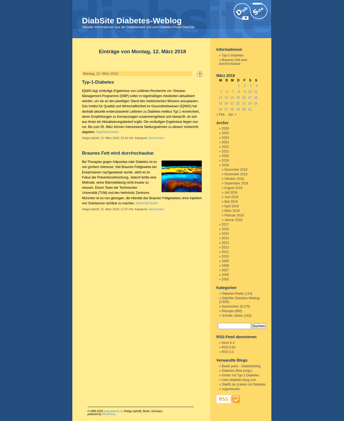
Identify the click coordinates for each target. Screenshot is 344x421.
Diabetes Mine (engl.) (237, 371)
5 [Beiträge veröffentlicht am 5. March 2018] (221, 92)
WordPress (108, 414)
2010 (225, 256)
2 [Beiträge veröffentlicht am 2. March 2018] (245, 86)
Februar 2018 (234, 215)
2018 (225, 165)
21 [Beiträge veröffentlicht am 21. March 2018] (232, 103)
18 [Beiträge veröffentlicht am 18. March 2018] (255, 97)
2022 (225, 147)
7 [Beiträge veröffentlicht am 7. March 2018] (233, 92)
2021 (225, 151)
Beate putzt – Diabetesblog (241, 366)
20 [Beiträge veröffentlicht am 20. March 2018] (226, 103)
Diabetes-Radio (233, 293)
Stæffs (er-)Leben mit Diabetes (244, 384)
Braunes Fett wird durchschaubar (118, 153)
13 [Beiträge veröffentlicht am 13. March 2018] (226, 97)
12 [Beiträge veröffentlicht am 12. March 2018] (220, 97)
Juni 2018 (231, 197)
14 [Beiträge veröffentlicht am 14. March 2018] (232, 97)
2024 (225, 138)
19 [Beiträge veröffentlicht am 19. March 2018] (220, 103)
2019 (225, 160)
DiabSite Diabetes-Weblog (132, 20)
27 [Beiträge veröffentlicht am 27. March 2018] (226, 109)
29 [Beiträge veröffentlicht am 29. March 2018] (238, 109)
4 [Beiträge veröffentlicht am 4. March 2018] (256, 86)
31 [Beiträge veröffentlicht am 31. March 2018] (250, 109)
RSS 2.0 (228, 352)
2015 (225, 234)
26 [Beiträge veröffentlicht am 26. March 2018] (220, 109)
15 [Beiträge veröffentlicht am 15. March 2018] (238, 97)
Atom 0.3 (227, 343)
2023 (225, 142)
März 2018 (232, 211)
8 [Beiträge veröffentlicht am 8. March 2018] (239, 92)
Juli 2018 (230, 192)
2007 (225, 270)
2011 (225, 252)
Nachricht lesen (107, 132)
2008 (225, 265)
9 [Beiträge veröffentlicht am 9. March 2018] (245, 92)
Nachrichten (156, 138)
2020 (225, 156)
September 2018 (236, 183)
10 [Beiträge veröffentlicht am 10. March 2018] (250, 92)
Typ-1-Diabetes (98, 82)
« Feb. (220, 114)
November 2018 (235, 174)
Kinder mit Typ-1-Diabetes (240, 375)
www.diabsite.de (113, 411)
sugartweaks (231, 389)
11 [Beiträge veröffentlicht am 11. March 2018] (255, 92)
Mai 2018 (231, 202)
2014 (225, 238)
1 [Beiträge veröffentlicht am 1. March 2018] (239, 86)
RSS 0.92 (228, 347)
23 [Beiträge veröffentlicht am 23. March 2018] (244, 103)
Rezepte (228, 311)
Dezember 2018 (235, 170)
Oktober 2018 (234, 179)
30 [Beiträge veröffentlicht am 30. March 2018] (244, 109)
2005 (225, 279)
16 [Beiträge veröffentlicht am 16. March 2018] (244, 97)
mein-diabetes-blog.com (239, 380)
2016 (225, 229)
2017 (225, 224)
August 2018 (233, 188)
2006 (225, 275)
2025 (225, 133)
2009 (225, 261)
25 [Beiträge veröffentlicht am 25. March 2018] (255, 103)
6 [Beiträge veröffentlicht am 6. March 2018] (227, 92)
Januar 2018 (233, 220)
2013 (225, 243)
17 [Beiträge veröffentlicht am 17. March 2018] (250, 97)
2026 (225, 128)
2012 (225, 247)
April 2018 (231, 206)
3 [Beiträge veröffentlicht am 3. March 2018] (251, 86)
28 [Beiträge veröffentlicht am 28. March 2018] (232, 109)
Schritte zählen (232, 315)
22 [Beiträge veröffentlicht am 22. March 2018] (238, 103)
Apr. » (232, 114)
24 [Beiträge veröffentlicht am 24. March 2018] (250, 103)
